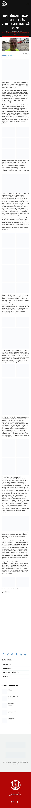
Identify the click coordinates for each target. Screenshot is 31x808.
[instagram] (13, 802)
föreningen (6, 668)
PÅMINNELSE (11, 703)
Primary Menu (28, 3)
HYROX (9, 689)
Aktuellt (6, 664)
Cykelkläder (11, 718)
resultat (6, 676)
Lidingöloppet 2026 (13, 696)
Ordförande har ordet (7, 55)
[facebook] (18, 802)
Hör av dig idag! (15, 763)
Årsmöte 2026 (12, 711)
